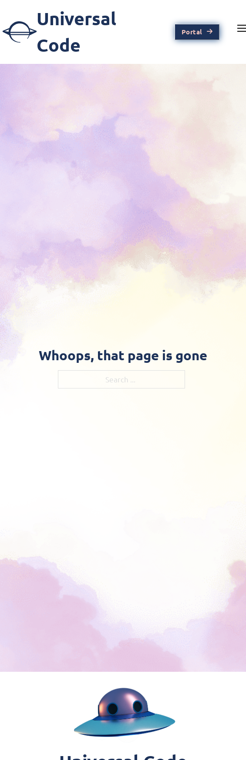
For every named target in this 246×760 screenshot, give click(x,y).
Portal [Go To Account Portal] (197, 31)
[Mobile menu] (241, 28)
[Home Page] (123, 717)
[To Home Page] (76, 32)
